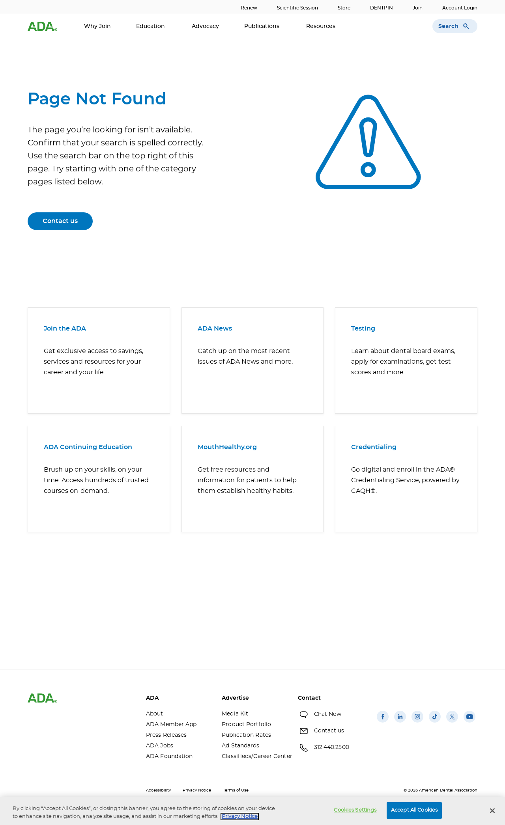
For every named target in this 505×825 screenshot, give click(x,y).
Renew (249, 8)
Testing (363, 328)
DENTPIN (381, 8)
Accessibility (158, 790)
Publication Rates (246, 735)
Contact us (60, 221)
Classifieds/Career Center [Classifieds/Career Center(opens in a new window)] (254, 756)
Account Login (459, 8)
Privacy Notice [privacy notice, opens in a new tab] (240, 816)
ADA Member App (171, 724)
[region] (252, 811)
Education (151, 26)
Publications (262, 26)
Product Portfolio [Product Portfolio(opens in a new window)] (246, 724)
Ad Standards (240, 746)
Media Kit (235, 714)
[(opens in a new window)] (383, 722)
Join (418, 8)
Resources (321, 26)
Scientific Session (297, 8)
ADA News (215, 328)
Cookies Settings (355, 810)
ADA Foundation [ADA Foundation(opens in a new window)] (169, 756)
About (154, 714)
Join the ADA (65, 328)
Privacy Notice (197, 790)
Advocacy (205, 26)
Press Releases (166, 735)
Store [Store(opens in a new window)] (344, 8)
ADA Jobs (159, 746)
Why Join (97, 26)
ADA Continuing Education (88, 447)
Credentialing (374, 447)
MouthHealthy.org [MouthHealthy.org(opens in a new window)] (227, 447)
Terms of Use (236, 790)
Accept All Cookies (414, 810)
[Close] (492, 810)
